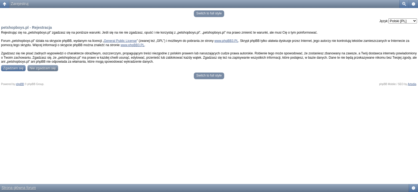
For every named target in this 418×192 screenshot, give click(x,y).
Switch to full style (209, 13)
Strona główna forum (19, 188)
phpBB (20, 84)
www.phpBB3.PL (226, 41)
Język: (383, 21)
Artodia (412, 84)
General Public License (120, 41)
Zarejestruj (20, 4)
